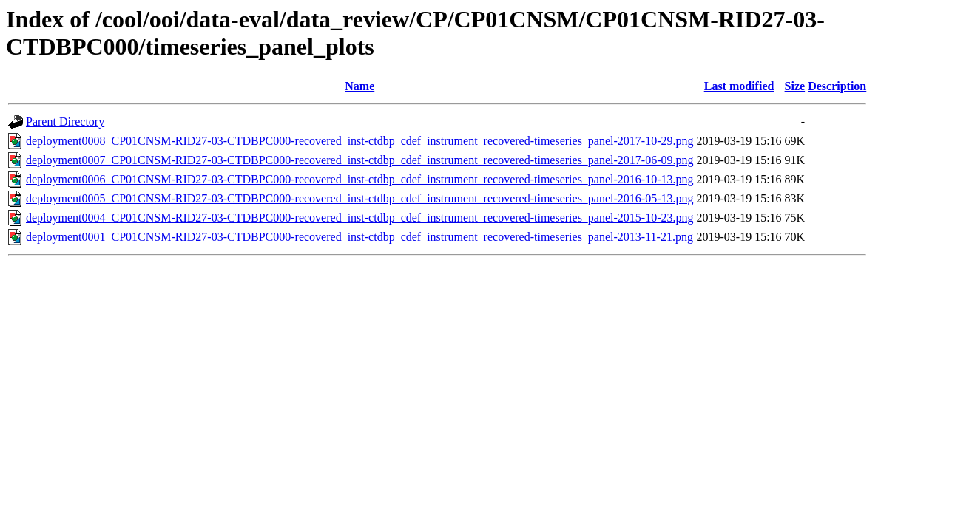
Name (359, 86)
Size (795, 86)
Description (837, 86)
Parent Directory (65, 121)
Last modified (739, 86)
